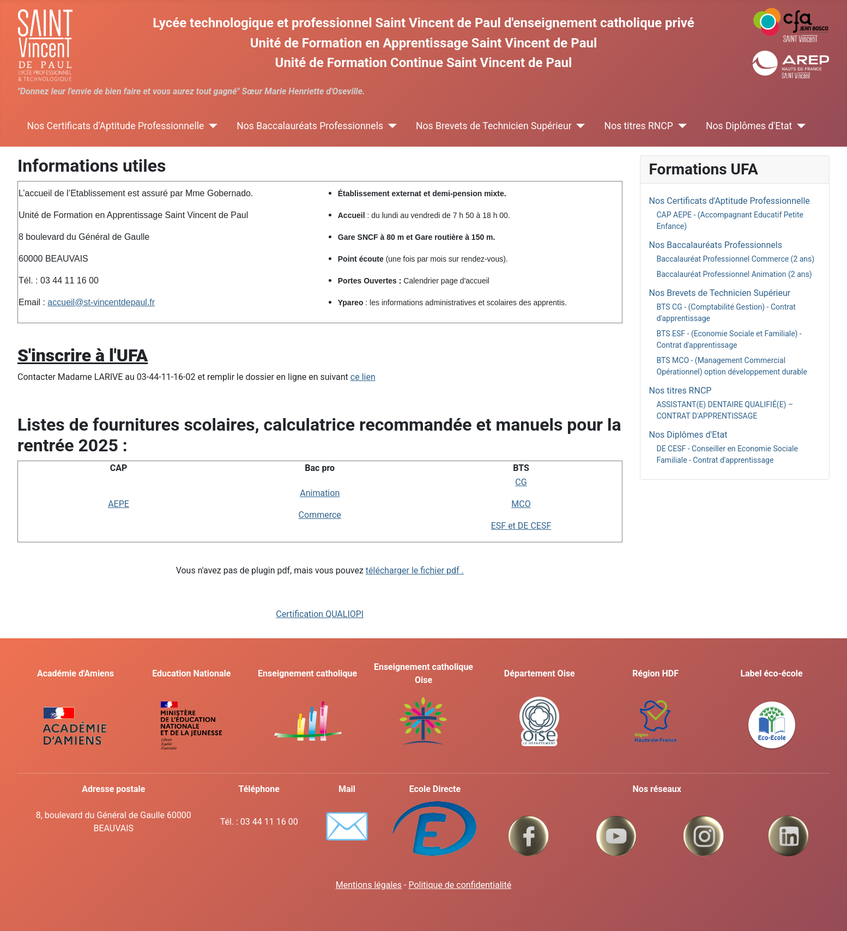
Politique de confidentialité (459, 885)
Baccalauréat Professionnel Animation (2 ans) (734, 274)
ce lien (363, 377)
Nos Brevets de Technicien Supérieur (494, 125)
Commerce (320, 515)
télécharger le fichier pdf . (415, 570)
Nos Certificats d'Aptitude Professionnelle (115, 125)
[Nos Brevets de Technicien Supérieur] (578, 126)
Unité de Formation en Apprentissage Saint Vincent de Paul (423, 43)
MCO (520, 504)
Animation (320, 493)
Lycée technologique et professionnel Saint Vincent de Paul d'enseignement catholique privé (423, 23)
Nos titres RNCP (638, 125)
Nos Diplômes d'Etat (749, 125)
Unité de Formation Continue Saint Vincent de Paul (423, 62)
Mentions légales (369, 885)
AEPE (118, 504)
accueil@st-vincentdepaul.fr (101, 302)
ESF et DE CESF (521, 526)
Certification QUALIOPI (320, 614)
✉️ (347, 826)
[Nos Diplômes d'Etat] (799, 126)
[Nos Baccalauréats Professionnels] (390, 126)
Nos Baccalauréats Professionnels (310, 125)
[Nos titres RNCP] (680, 126)
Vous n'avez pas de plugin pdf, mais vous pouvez (320, 570)
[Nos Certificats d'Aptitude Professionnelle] (210, 126)
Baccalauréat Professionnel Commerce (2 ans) (736, 259)
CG (521, 482)
